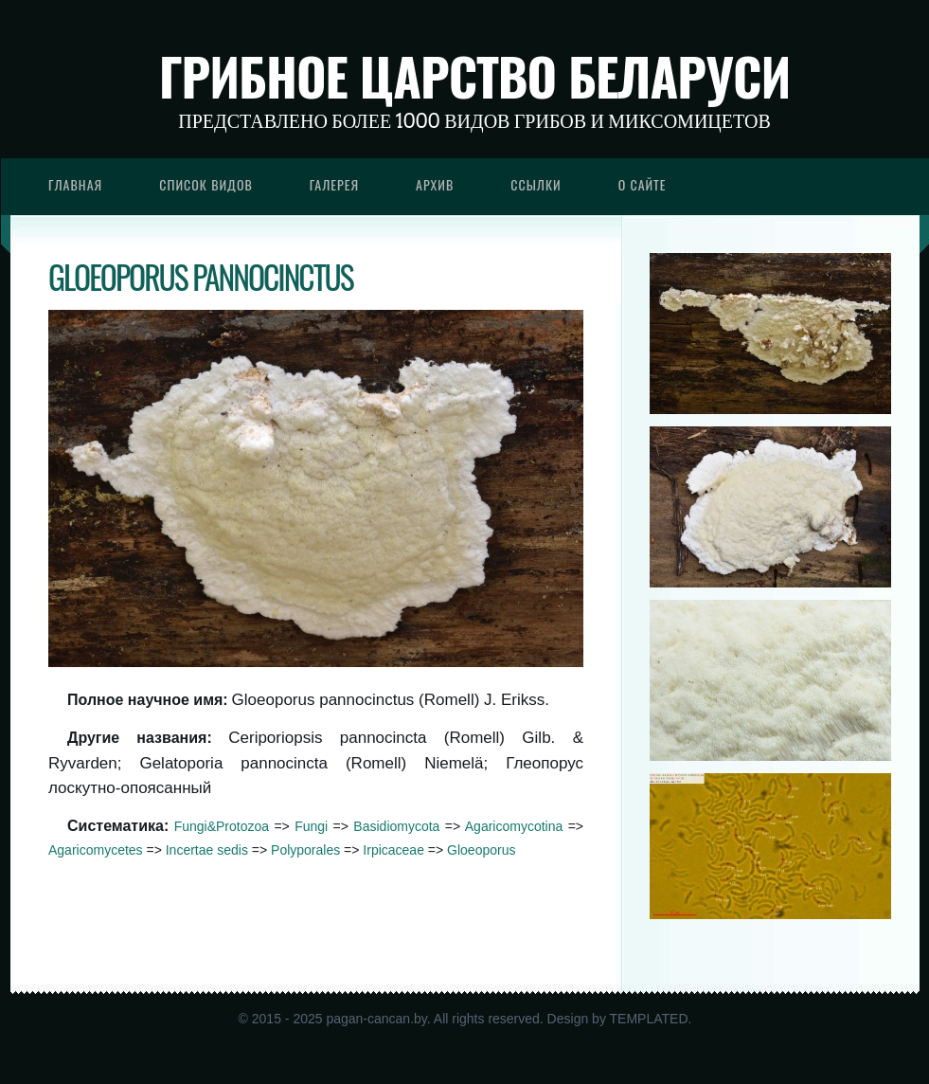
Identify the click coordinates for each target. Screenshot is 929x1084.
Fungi (311, 826)
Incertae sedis (207, 850)
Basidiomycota (396, 826)
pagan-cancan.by (376, 1018)
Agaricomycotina (514, 826)
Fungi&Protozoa (221, 826)
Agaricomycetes (95, 850)
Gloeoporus (481, 850)
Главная (75, 184)
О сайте (642, 184)
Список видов (206, 184)
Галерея (334, 184)
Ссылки (536, 184)
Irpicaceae (393, 850)
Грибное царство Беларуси (475, 76)
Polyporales (305, 850)
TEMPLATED (649, 1018)
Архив (435, 184)
